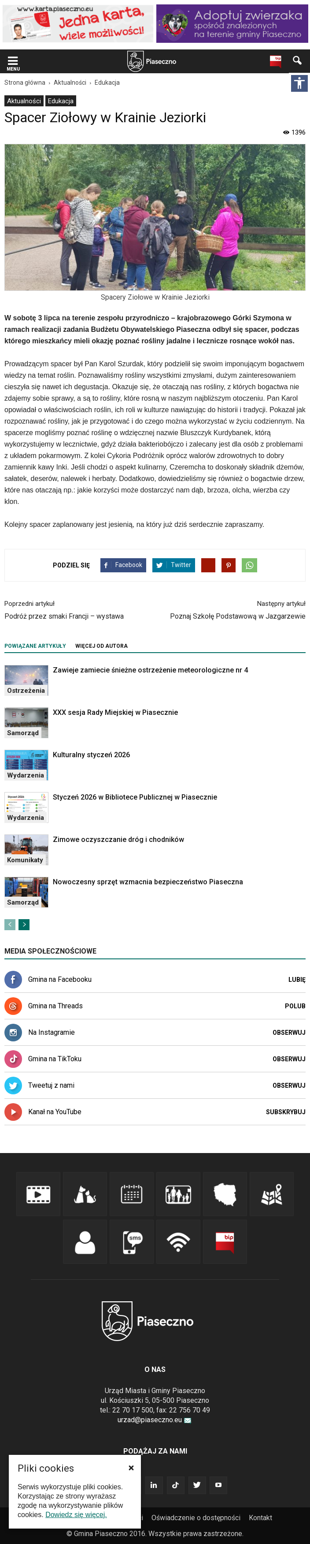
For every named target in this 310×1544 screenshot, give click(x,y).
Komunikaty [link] (25, 860)
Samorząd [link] (23, 733)
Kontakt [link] (260, 1518)
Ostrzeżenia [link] (26, 691)
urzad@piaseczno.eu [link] (155, 1420)
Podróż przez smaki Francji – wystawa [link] (64, 616)
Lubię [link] (297, 979)
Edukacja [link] (61, 101)
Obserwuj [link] (289, 1032)
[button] (131, 1468)
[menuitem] (24, 100)
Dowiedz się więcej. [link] (76, 1514)
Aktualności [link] (24, 101)
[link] (78, 23)
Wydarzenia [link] (25, 775)
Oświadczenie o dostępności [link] (195, 1518)
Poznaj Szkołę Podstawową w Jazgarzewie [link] (238, 616)
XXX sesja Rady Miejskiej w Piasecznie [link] (115, 712)
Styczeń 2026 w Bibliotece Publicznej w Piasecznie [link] (135, 797)
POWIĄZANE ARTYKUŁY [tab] (35, 646)
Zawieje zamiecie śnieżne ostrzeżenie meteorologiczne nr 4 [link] (150, 670)
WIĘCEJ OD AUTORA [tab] (101, 646)
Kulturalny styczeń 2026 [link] (91, 755)
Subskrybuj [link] (286, 1112)
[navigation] (141, 61)
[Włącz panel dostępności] (299, 83)
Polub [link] (295, 1006)
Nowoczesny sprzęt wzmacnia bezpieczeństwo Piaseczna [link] (148, 882)
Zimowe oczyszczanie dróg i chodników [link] (118, 839)
